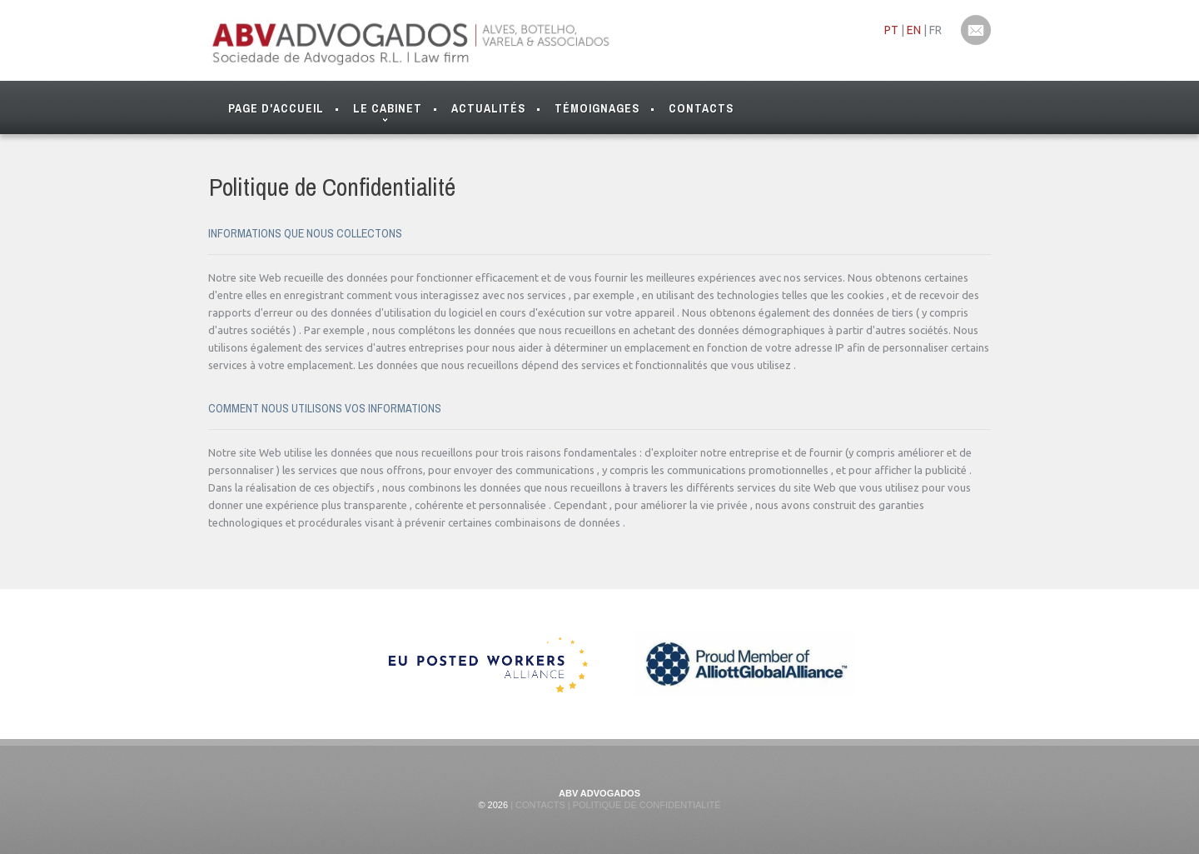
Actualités (488, 108)
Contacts (701, 108)
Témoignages (597, 108)
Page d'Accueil (276, 108)
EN (914, 30)
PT (891, 30)
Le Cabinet (387, 112)
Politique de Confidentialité (645, 805)
